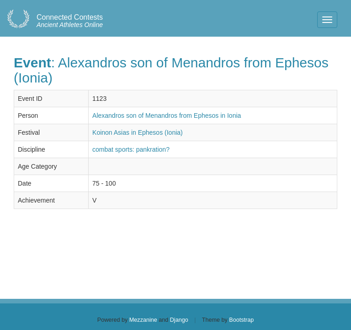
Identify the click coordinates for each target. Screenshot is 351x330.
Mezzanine (143, 320)
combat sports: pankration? (131, 149)
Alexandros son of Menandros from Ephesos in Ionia (166, 115)
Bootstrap (241, 320)
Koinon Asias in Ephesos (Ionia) (137, 132)
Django (179, 320)
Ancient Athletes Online (70, 21)
